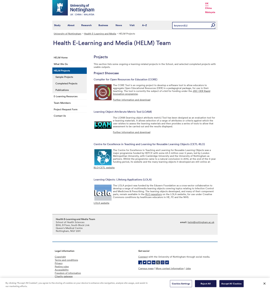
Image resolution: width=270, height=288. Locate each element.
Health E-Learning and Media (100, 33)
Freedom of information (68, 273)
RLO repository (153, 194)
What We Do (61, 64)
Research (86, 25)
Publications (62, 90)
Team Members (62, 102)
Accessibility (62, 269)
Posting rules (62, 266)
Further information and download (131, 99)
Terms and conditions (66, 260)
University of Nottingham (67, 33)
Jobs (188, 268)
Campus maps (146, 268)
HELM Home (61, 57)
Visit (131, 25)
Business (103, 25)
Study (57, 25)
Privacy (59, 263)
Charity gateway (64, 276)
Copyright (60, 256)
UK (207, 3)
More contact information (170, 268)
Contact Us (60, 115)
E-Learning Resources (65, 96)
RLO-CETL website (104, 167)
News (119, 25)
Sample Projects (64, 76)
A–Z (144, 25)
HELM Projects (62, 70)
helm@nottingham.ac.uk (201, 222)
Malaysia (210, 12)
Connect (143, 256)
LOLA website (101, 203)
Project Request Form (65, 109)
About (71, 25)
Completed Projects (66, 83)
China (208, 8)
